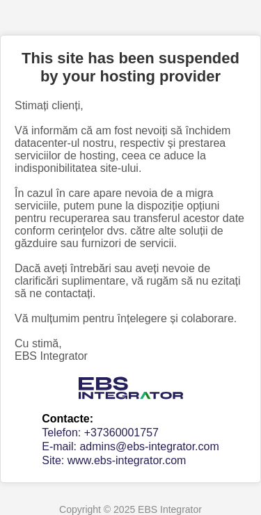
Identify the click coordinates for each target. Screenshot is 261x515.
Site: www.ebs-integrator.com (114, 460)
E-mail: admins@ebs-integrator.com (130, 446)
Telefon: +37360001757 (100, 432)
